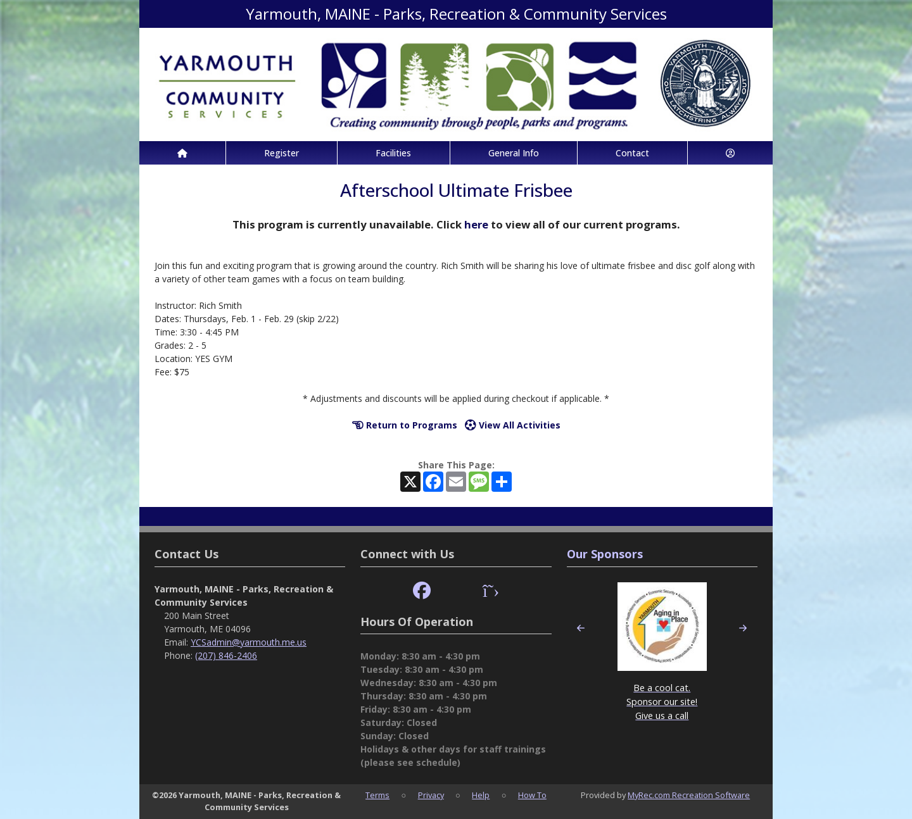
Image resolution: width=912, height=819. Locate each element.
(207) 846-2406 (226, 655)
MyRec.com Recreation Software (689, 795)
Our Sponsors (605, 553)
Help (481, 795)
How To (532, 795)
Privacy (431, 795)
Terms (377, 795)
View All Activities (512, 425)
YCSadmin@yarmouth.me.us (249, 642)
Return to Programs (404, 425)
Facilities (393, 153)
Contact (632, 153)
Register (281, 153)
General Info (513, 153)
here (476, 224)
